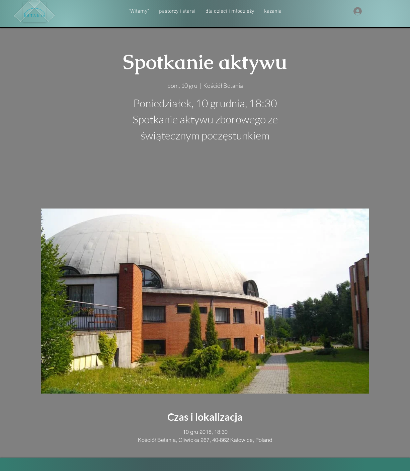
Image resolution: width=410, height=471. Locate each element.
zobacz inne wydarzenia (205, 177)
